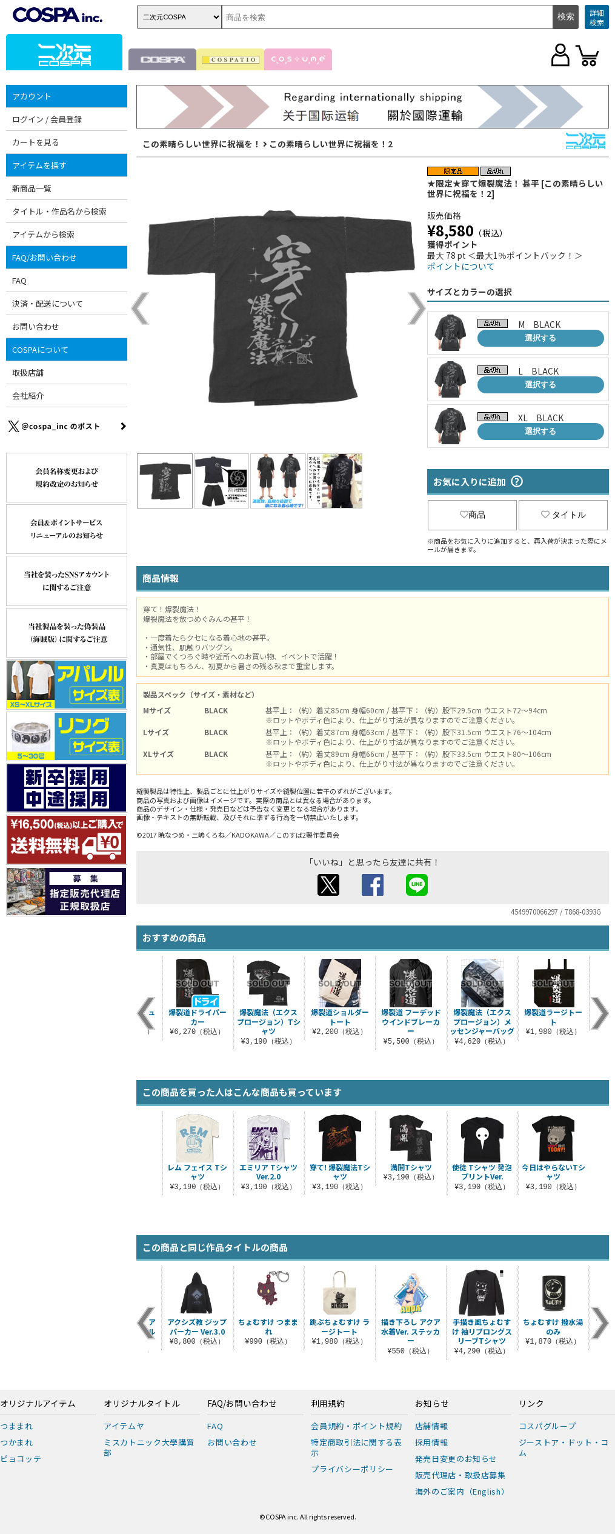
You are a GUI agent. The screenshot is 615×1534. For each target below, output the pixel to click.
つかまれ (16, 1442)
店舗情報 (431, 1426)
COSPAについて (40, 349)
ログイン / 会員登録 (47, 119)
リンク (531, 1403)
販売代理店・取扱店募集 (460, 1475)
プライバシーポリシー (352, 1469)
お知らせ (432, 1403)
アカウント (32, 96)
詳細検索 (597, 17)
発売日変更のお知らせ (456, 1458)
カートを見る (35, 142)
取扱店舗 (28, 372)
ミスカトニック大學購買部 (149, 1447)
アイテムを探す (39, 165)
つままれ (16, 1426)
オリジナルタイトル (142, 1403)
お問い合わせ (35, 326)
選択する (540, 337)
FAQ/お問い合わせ (44, 257)
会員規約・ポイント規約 (356, 1426)
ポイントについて (461, 266)
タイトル (563, 514)
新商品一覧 (32, 188)
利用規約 (328, 1403)
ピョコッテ (20, 1458)
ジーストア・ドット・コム (564, 1447)
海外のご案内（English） (462, 1491)
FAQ (19, 280)
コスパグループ (547, 1426)
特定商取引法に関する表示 (356, 1447)
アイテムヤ (124, 1426)
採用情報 (431, 1442)
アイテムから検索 (43, 234)
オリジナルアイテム (38, 1403)
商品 (472, 514)
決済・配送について (47, 303)
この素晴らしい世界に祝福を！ (201, 144)
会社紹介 (28, 395)
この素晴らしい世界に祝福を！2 (331, 144)
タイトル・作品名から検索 (59, 211)
